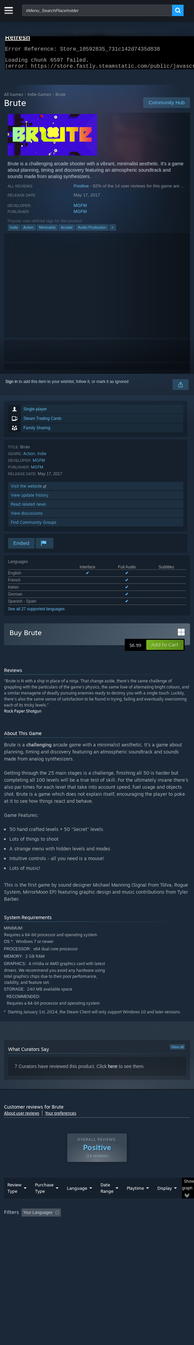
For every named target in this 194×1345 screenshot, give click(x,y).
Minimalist (47, 231)
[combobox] (97, 10)
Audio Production (92, 231)
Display (164, 1201)
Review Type (14, 1201)
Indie (14, 231)
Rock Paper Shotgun (22, 715)
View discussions (27, 517)
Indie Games (39, 98)
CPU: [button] (123, 1235)
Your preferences (60, 1117)
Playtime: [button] (157, 1226)
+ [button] (113, 231)
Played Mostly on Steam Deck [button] (33, 1235)
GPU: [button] (146, 1235)
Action (28, 231)
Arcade (67, 231)
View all (177, 1051)
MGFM (80, 209)
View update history (29, 499)
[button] (165, 648)
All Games (13, 98)
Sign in (11, 385)
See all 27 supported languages (36, 613)
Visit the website (29, 490)
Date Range (107, 1201)
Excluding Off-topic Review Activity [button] (106, 1226)
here (112, 1070)
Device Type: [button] (17, 1243)
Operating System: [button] (89, 1235)
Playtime (135, 1201)
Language (77, 1201)
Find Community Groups (33, 526)
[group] (97, 1234)
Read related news (28, 508)
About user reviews (21, 1117)
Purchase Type (44, 1201)
